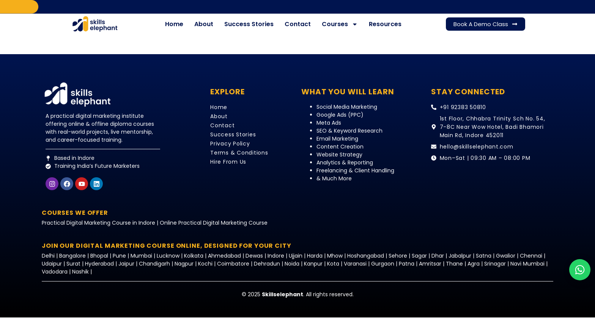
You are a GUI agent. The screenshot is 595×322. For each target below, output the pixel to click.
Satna (483, 260)
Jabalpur (460, 260)
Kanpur (314, 268)
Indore (276, 260)
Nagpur (184, 268)
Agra (474, 268)
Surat (73, 268)
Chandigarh (154, 268)
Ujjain (295, 260)
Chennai (531, 260)
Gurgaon (383, 268)
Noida (292, 268)
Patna (406, 268)
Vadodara (55, 276)
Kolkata (193, 260)
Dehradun (267, 268)
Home (174, 28)
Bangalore (72, 260)
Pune (119, 260)
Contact (298, 28)
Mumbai (142, 260)
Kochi (205, 268)
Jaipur (126, 268)
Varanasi (355, 268)
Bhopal (99, 260)
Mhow (335, 260)
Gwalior (505, 260)
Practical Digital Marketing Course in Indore (98, 227)
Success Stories (249, 28)
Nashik (80, 276)
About (203, 28)
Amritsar (431, 268)
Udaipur (52, 268)
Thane (454, 268)
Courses (340, 29)
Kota (333, 268)
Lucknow (169, 260)
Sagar (419, 260)
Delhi (49, 260)
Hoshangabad (365, 260)
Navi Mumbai (527, 268)
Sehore (398, 260)
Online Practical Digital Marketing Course (214, 227)
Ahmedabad (224, 260)
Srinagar (495, 268)
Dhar (437, 260)
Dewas (254, 260)
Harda (315, 260)
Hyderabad (99, 268)
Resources (385, 28)
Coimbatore (233, 268)
